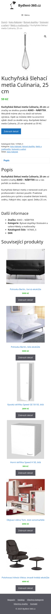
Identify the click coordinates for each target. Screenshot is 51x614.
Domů (4, 22)
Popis (6, 160)
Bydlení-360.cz (29, 5)
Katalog (21, 599)
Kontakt (33, 604)
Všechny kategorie (35, 599)
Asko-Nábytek (15, 22)
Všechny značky (21, 604)
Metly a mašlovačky (20, 25)
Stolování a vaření (19, 149)
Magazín (11, 599)
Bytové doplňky (31, 22)
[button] (45, 36)
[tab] (25, 160)
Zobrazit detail (11, 131)
